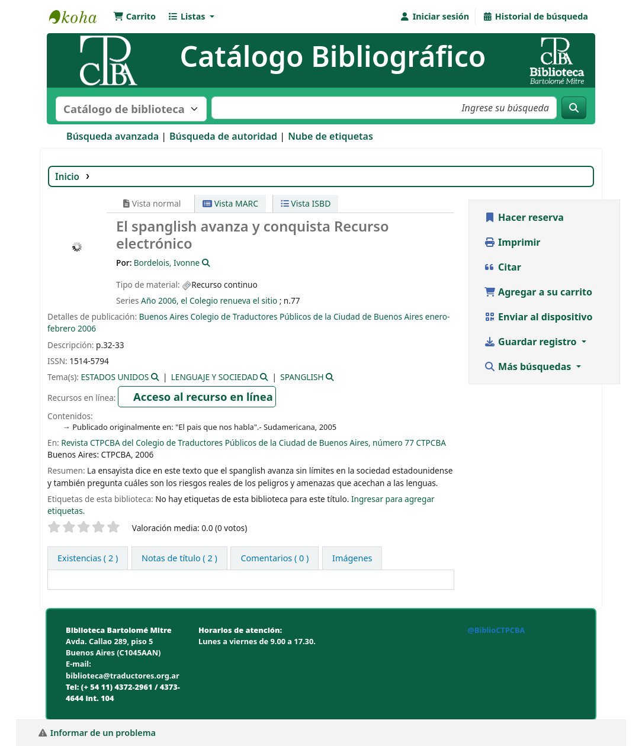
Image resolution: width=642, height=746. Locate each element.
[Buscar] (573, 108)
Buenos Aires (163, 316)
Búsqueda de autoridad (223, 136)
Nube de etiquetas (330, 136)
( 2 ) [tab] (87, 558)
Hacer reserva (524, 217)
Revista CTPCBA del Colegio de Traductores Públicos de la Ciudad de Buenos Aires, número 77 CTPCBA (253, 442)
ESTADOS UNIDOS (115, 376)
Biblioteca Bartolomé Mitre (78, 16)
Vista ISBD (306, 203)
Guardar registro (531, 341)
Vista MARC (230, 203)
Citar (502, 267)
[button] (134, 16)
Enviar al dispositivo (538, 316)
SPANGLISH (301, 376)
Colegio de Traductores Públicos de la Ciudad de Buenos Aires (306, 316)
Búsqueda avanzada (112, 136)
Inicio (67, 176)
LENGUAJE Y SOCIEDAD (214, 376)
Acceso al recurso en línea (203, 396)
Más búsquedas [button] (529, 366)
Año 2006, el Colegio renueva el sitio (209, 300)
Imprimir (512, 242)
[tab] (179, 558)
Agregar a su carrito (538, 291)
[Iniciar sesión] (434, 16)
